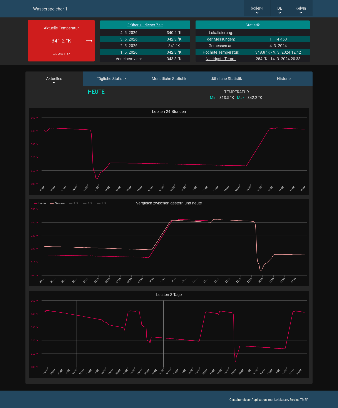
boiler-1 (257, 8)
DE (279, 8)
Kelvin (301, 8)
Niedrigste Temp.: (221, 58)
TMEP (304, 399)
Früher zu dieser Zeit (145, 25)
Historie (284, 78)
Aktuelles (54, 78)
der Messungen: (221, 39)
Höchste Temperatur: (221, 52)
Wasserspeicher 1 (50, 9)
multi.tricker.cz (278, 399)
